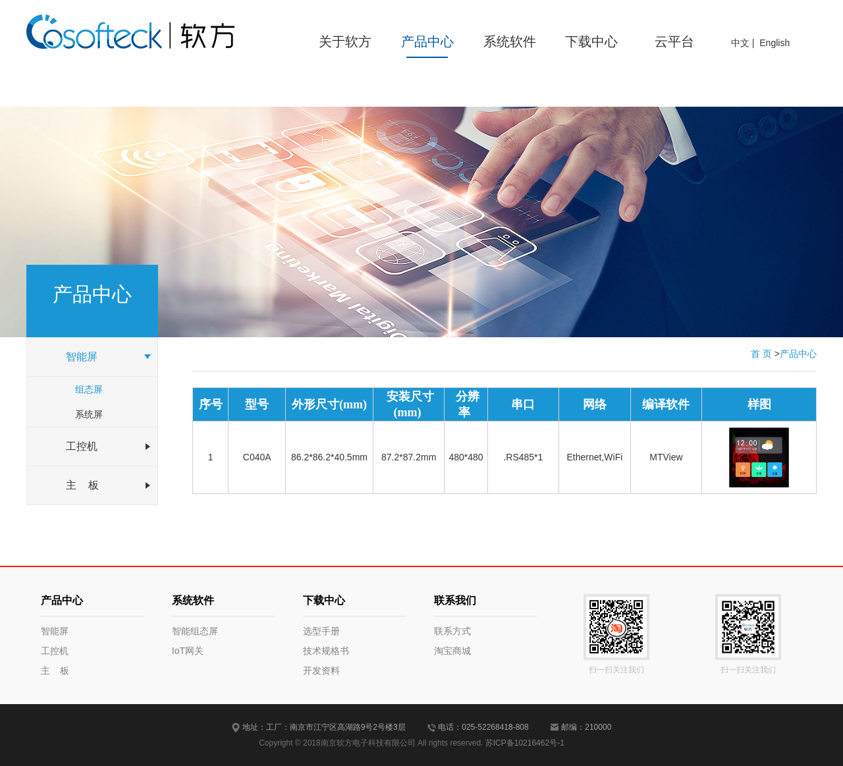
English (774, 43)
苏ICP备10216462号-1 (524, 743)
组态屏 (89, 389)
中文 (740, 43)
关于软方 (345, 41)
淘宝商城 (452, 650)
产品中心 (427, 41)
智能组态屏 (195, 631)
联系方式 (452, 631)
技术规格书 (326, 650)
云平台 (674, 41)
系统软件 (509, 41)
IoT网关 (188, 650)
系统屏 (89, 414)
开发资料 (321, 670)
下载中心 (591, 41)
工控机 (54, 650)
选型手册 (321, 631)
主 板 (55, 670)
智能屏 (54, 631)
